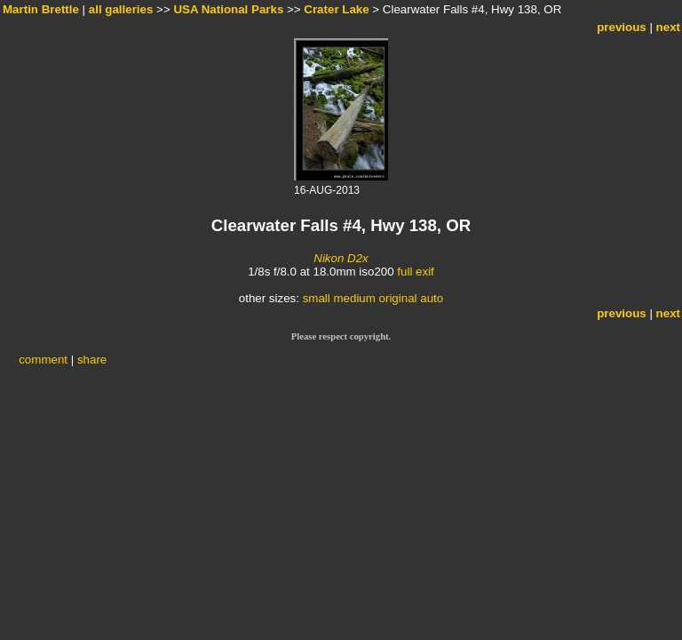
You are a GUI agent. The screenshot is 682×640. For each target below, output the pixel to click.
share (92, 359)
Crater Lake (336, 9)
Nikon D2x (340, 258)
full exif (415, 271)
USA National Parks (228, 9)
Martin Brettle (41, 9)
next (668, 27)
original (398, 298)
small (316, 298)
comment (43, 359)
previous (621, 27)
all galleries (121, 9)
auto (431, 298)
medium (354, 298)
